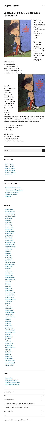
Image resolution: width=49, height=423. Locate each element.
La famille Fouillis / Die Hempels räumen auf (19, 403)
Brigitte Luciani (11, 6)
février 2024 (9, 240)
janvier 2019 (9, 328)
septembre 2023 (10, 247)
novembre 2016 (10, 363)
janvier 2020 (9, 310)
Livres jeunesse (9, 399)
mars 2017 (8, 356)
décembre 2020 (10, 293)
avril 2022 (8, 271)
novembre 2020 (10, 295)
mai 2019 (8, 321)
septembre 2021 (10, 279)
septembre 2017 (10, 347)
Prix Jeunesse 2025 (11, 194)
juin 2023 (8, 251)
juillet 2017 (8, 352)
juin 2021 (8, 284)
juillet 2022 (8, 266)
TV (4, 396)
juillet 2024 (8, 236)
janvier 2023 (9, 260)
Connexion (8, 378)
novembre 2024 (10, 231)
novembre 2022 (10, 264)
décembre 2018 (10, 330)
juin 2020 (8, 303)
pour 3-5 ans (9, 164)
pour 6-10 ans (9, 166)
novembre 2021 (10, 277)
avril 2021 (8, 286)
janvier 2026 (9, 209)
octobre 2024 (9, 233)
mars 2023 (8, 257)
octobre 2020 (9, 297)
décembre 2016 (10, 360)
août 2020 (8, 301)
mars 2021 (8, 288)
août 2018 (8, 334)
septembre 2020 (10, 299)
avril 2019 (8, 323)
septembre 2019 (10, 317)
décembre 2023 (10, 242)
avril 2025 (8, 222)
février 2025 (9, 227)
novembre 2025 (10, 214)
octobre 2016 (9, 365)
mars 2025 (8, 225)
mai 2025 (8, 220)
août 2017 (8, 350)
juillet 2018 (8, 336)
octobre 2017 (9, 345)
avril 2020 (8, 308)
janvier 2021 (9, 290)
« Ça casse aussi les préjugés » (14, 190)
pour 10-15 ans (10, 168)
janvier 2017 (9, 358)
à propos (6, 415)
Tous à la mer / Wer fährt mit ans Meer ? (17, 407)
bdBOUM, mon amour (12, 192)
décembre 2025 (10, 211)
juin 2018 (8, 339)
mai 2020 (8, 306)
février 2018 (9, 343)
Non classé (8, 175)
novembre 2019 (10, 312)
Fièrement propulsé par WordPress (21, 420)
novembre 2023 (10, 244)
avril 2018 (8, 341)
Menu (42, 5)
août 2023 (8, 249)
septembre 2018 (10, 332)
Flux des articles (11, 380)
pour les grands (10, 170)
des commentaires (12, 382)
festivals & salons (10, 172)
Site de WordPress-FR (12, 384)
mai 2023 (8, 253)
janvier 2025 (9, 229)
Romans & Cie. (8, 411)
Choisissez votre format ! (13, 188)
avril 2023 (8, 255)
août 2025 (8, 218)
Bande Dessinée (9, 392)
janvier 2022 (9, 275)
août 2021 (8, 282)
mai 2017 (8, 354)
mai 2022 (8, 268)
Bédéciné (8, 196)
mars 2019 (8, 325)
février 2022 (9, 273)
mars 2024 (8, 238)
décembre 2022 (10, 262)
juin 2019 (8, 319)
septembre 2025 (10, 216)
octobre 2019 (9, 314)
